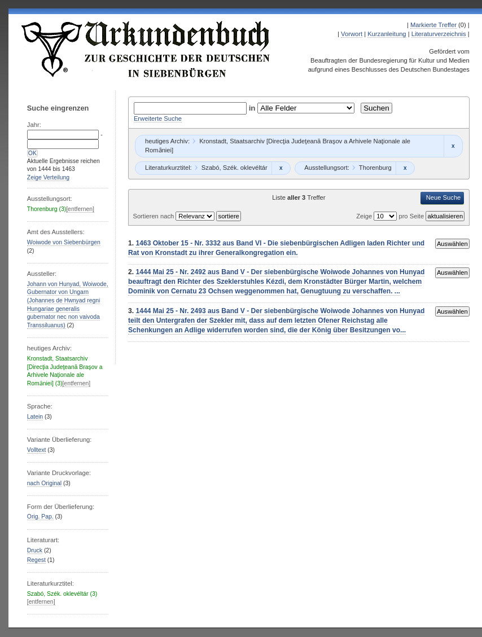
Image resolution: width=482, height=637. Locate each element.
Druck (34, 550)
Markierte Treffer (433, 24)
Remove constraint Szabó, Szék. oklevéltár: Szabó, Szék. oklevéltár (280, 168)
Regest (36, 560)
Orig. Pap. (40, 516)
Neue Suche (443, 197)
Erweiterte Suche (158, 118)
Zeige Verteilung (48, 177)
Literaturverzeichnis (438, 33)
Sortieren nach (154, 216)
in (253, 108)
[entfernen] (80, 209)
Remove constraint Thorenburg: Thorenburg (405, 168)
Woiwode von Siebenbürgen (63, 242)
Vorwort (351, 33)
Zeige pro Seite (391, 216)
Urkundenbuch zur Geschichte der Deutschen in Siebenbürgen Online (146, 49)
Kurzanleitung (386, 33)
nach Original (44, 483)
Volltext (36, 450)
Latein (35, 417)
